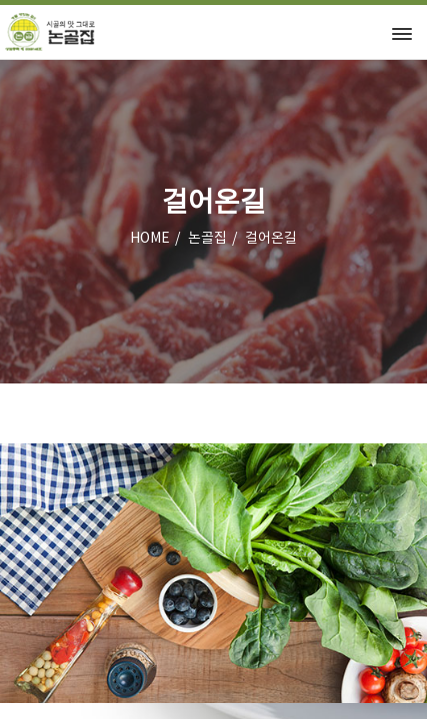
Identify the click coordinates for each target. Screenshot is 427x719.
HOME (150, 239)
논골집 (207, 239)
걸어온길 (271, 239)
